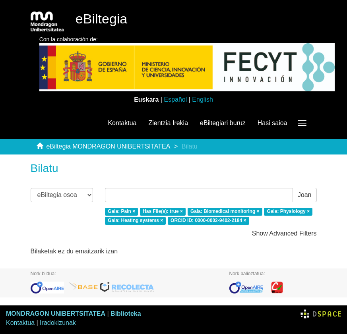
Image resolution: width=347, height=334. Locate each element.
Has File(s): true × (163, 211)
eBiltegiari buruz (223, 123)
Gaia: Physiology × (288, 211)
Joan (305, 194)
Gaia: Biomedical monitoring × (225, 211)
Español (175, 99)
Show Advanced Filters (284, 233)
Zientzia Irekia (168, 123)
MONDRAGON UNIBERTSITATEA (55, 313)
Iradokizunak (58, 322)
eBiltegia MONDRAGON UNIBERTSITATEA (108, 146)
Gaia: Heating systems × (135, 220)
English (202, 99)
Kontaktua (122, 123)
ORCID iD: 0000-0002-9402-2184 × (208, 220)
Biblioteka (125, 313)
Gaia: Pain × (121, 211)
